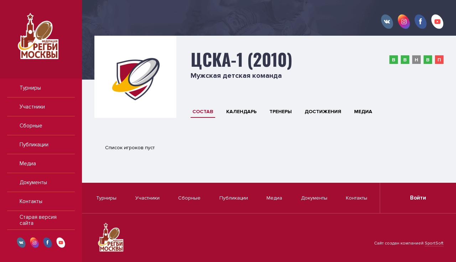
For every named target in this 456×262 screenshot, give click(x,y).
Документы (33, 182)
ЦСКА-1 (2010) (241, 59)
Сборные (31, 125)
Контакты (31, 201)
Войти (418, 198)
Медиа (28, 163)
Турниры (30, 88)
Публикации (34, 144)
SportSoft (434, 243)
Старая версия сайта (38, 220)
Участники (32, 107)
